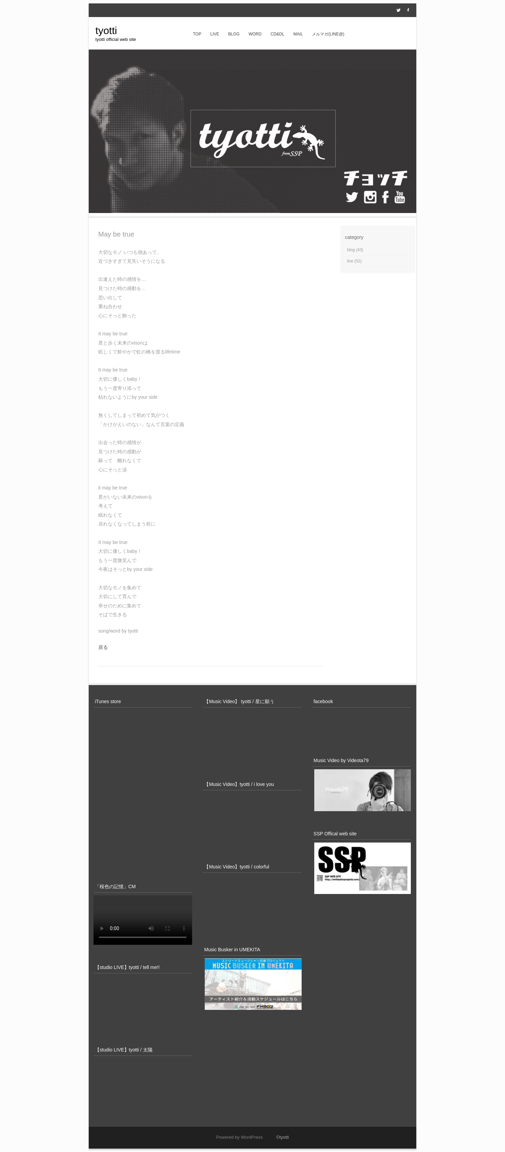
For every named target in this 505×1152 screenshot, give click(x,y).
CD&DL (278, 34)
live (214, 34)
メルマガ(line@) (328, 34)
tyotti (106, 30)
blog (234, 34)
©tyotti (276, 1137)
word (254, 34)
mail (298, 34)
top (197, 34)
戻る (103, 647)
